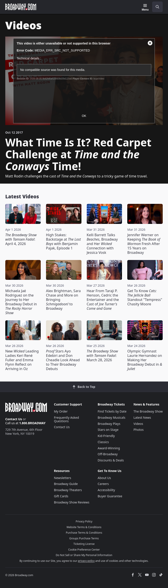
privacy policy (86, 561)
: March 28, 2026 (102, 355)
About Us (104, 478)
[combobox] (156, 7)
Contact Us (13, 419)
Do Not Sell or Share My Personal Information (84, 555)
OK (84, 116)
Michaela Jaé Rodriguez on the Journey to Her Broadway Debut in (21, 301)
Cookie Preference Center (84, 549)
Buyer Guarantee (110, 496)
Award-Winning (109, 448)
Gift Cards (61, 496)
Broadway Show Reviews (71, 502)
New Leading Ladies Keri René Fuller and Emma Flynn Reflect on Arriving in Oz (22, 360)
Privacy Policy (84, 521)
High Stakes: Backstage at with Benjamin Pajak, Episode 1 (63, 241)
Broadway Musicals (112, 417)
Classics (103, 442)
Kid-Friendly (106, 436)
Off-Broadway (108, 454)
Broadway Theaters (68, 490)
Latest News (142, 417)
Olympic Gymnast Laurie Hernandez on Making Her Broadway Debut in (144, 360)
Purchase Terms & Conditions (84, 533)
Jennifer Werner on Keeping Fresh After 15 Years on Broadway (143, 243)
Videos (138, 424)
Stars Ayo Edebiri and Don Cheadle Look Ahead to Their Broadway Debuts (63, 360)
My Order (61, 411)
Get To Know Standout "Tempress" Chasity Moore (144, 297)
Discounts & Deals (111, 460)
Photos (138, 430)
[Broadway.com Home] (20, 7)
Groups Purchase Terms (84, 538)
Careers (103, 484)
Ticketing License (84, 544)
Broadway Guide (66, 484)
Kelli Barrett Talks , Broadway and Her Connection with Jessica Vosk (102, 243)
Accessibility (106, 490)
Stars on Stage (108, 430)
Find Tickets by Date (112, 411)
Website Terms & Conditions (83, 527)
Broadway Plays (109, 424)
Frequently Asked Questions (66, 419)
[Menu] (145, 7)
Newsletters (62, 478)
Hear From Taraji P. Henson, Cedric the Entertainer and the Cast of (103, 299)
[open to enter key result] (157, 7)
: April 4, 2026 (21, 239)
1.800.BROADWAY (32, 423)
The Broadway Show (148, 411)
